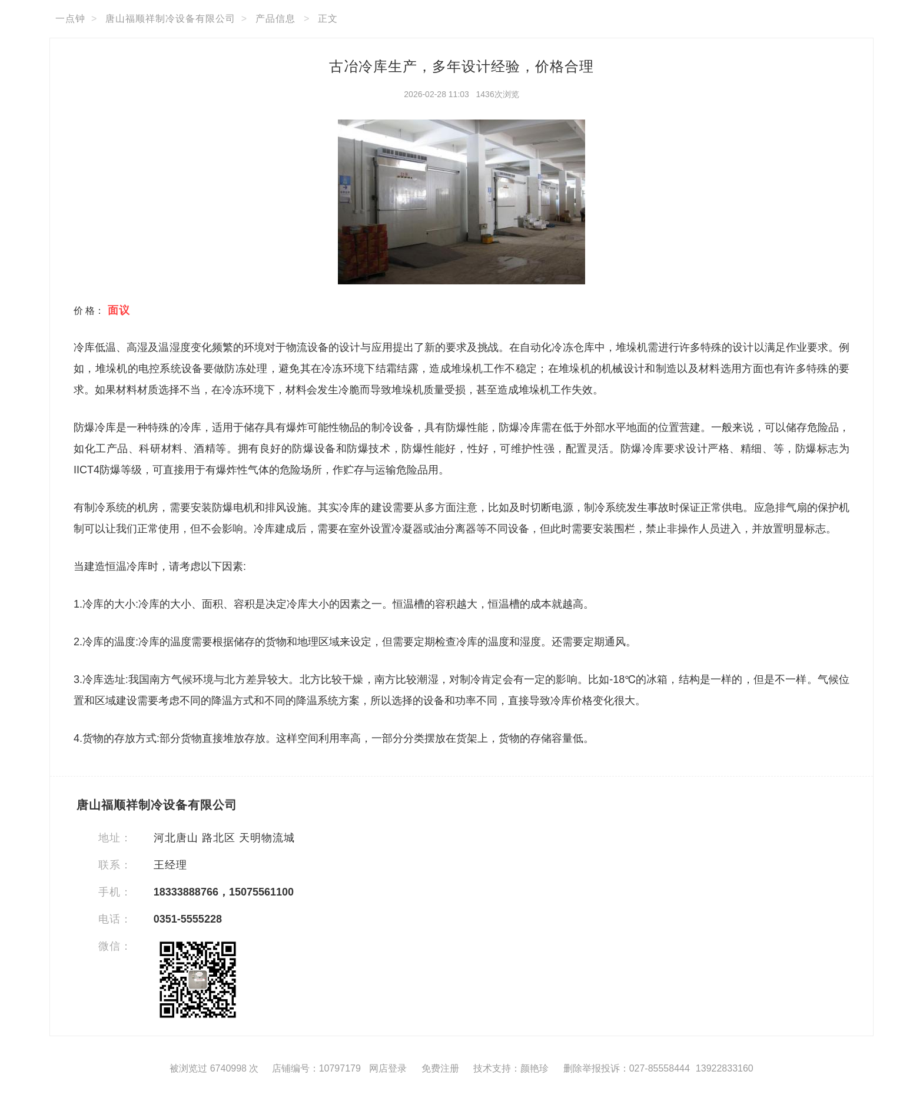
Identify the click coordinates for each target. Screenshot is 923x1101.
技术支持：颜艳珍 (511, 1068)
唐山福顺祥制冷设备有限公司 (170, 19)
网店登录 (388, 1068)
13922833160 (724, 1068)
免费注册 (440, 1068)
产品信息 (275, 19)
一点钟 (70, 19)
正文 (328, 19)
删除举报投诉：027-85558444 (626, 1068)
